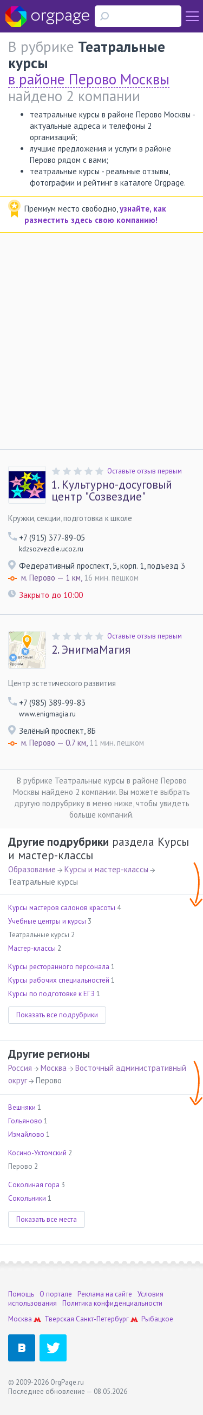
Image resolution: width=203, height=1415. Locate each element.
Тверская (59, 1319)
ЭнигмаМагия (90, 650)
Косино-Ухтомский (37, 1152)
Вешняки (22, 1107)
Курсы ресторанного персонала (58, 966)
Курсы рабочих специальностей (58, 980)
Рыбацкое (157, 1319)
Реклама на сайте (104, 1294)
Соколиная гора (34, 1184)
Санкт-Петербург (102, 1319)
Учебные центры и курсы (47, 921)
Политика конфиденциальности (112, 1303)
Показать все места (46, 1219)
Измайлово (26, 1134)
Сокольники (27, 1198)
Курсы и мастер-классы (106, 869)
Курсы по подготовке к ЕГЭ (51, 993)
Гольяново (25, 1121)
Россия (20, 1068)
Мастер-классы (32, 948)
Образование (32, 869)
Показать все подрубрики (57, 1014)
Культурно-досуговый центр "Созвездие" (111, 491)
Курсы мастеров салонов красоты (61, 907)
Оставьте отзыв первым (144, 471)
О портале (56, 1294)
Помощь (21, 1294)
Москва (54, 1068)
